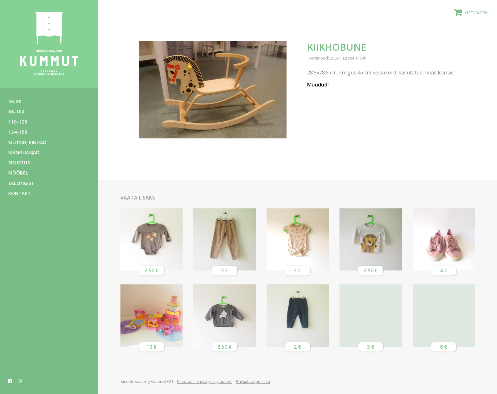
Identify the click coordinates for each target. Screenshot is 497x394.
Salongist (21, 183)
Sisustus (19, 162)
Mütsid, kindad (27, 142)
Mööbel (18, 172)
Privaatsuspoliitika (253, 381)
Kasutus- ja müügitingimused (204, 381)
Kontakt (19, 193)
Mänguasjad (24, 152)
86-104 (16, 111)
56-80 (15, 101)
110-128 (17, 121)
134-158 (17, 132)
